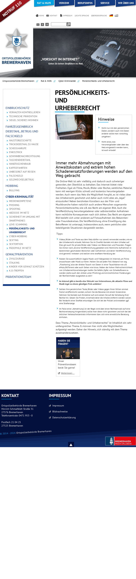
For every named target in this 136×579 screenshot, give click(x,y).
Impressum (58, 405)
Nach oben (75, 444)
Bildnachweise (60, 411)
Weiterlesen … (68, 373)
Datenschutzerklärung (64, 417)
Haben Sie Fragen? (64, 342)
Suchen (69, 24)
